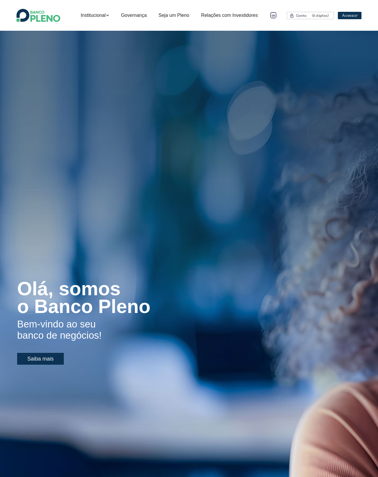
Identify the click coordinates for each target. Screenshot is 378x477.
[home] (46, 15)
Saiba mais (40, 359)
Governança (134, 15)
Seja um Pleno (174, 15)
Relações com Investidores (229, 15)
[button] (95, 15)
